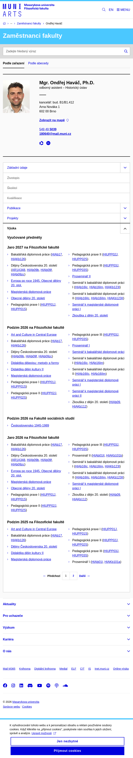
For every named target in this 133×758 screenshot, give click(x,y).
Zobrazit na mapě (54, 120)
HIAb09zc (17, 274)
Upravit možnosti (44, 736)
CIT (82, 668)
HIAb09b (33, 270)
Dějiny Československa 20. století (34, 546)
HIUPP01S (18, 309)
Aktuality (9, 604)
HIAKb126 (18, 259)
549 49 (47, 129)
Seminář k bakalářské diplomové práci (98, 352)
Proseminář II (81, 276)
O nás (7, 651)
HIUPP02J (110, 254)
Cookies (27, 706)
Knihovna (24, 668)
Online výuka (121, 668)
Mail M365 (9, 668)
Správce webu (11, 706)
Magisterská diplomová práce (31, 291)
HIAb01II (98, 455)
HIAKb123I (112, 287)
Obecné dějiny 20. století (28, 298)
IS (89, 668)
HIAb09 (115, 402)
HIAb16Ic (81, 287)
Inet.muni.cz (102, 668)
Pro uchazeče (13, 615)
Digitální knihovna (45, 668)
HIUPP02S (79, 259)
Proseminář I (81, 345)
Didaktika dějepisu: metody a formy (35, 363)
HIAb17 (57, 254)
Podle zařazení (13, 63)
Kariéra (8, 639)
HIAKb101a (112, 562)
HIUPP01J (48, 304)
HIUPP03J (111, 265)
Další (84, 575)
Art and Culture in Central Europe (34, 334)
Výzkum (8, 627)
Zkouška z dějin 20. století (90, 315)
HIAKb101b (114, 455)
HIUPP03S (79, 270)
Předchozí (52, 575)
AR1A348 (18, 270)
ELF (73, 668)
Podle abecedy (38, 63)
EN (111, 10)
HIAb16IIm (98, 298)
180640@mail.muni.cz (55, 133)
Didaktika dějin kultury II (27, 369)
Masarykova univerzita (25, 701)
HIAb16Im (96, 287)
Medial (63, 668)
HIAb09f (46, 270)
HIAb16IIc (82, 298)
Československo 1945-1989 (30, 425)
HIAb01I (97, 562)
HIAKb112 (79, 406)
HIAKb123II (115, 298)
